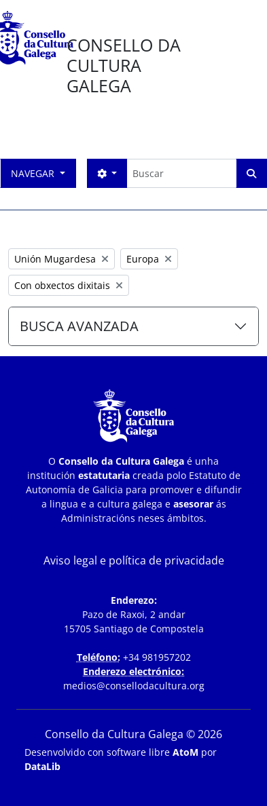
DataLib (42, 766)
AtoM (185, 752)
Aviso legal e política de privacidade (133, 560)
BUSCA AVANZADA (79, 326)
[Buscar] (181, 173)
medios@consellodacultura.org (133, 685)
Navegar (34, 173)
